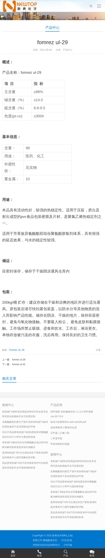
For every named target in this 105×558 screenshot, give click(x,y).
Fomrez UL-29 (16, 350)
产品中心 (52, 28)
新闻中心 (8, 405)
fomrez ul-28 (18, 359)
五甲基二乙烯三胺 (59, 433)
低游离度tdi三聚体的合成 (63, 427)
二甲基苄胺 (56, 438)
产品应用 (56, 405)
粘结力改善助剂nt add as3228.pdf (68, 422)
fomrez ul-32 (18, 364)
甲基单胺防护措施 (59, 444)
